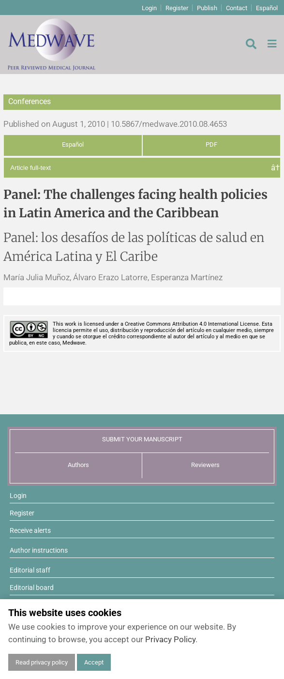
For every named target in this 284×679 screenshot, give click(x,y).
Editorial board (32, 587)
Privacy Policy (170, 639)
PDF (211, 144)
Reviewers (205, 464)
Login (149, 8)
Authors (78, 464)
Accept (94, 662)
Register (176, 8)
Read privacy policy (41, 662)
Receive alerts (30, 530)
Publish (207, 8)
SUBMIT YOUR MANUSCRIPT (142, 439)
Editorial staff (30, 570)
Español (267, 8)
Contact (236, 8)
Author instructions (39, 550)
